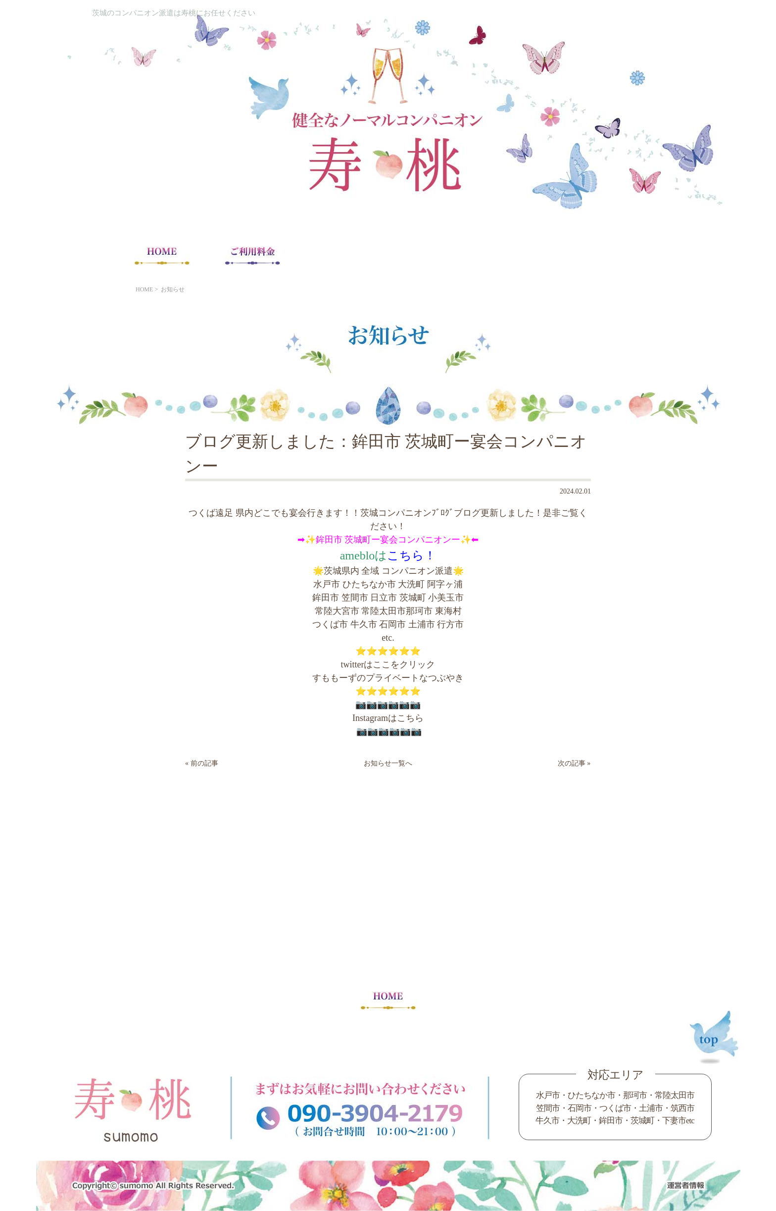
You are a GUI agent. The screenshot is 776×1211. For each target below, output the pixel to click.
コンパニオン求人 (433, 255)
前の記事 (204, 763)
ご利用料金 (252, 255)
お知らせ (173, 289)
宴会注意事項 (342, 255)
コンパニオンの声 (523, 255)
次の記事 (571, 763)
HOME (162, 255)
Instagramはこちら (388, 718)
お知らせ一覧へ (388, 763)
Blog (613, 255)
